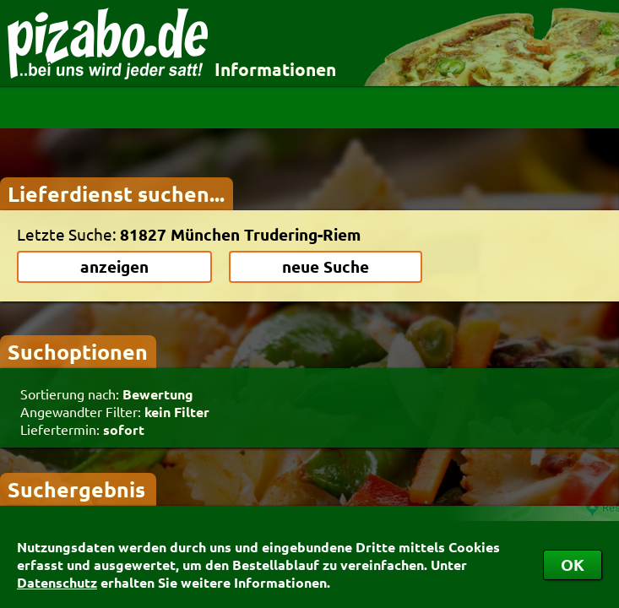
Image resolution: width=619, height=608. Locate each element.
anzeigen (114, 266)
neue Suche (325, 266)
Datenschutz (57, 582)
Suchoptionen (78, 351)
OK (572, 564)
